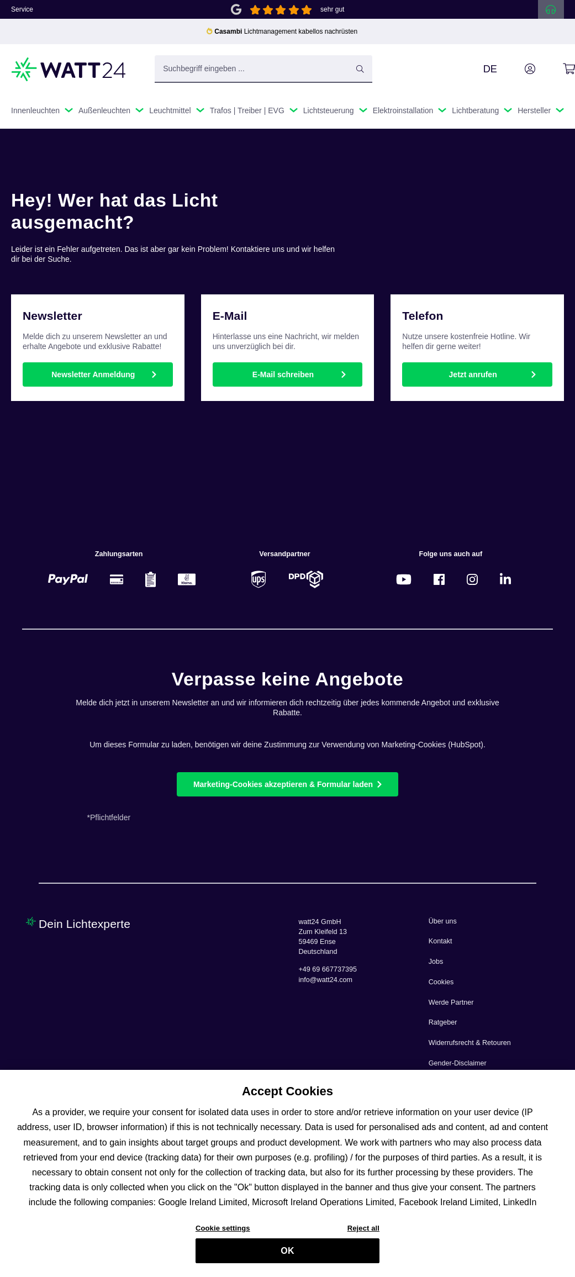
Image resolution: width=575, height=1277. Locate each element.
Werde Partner (451, 1002)
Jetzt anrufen (473, 374)
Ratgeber (443, 1022)
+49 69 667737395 (328, 969)
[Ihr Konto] (517, 69)
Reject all (363, 1234)
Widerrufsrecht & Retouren (470, 1043)
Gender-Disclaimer (458, 1063)
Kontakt (440, 941)
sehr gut (332, 9)
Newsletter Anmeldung (93, 374)
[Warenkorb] (556, 69)
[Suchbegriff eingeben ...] (263, 69)
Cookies (441, 982)
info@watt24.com (326, 980)
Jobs (436, 961)
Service (22, 9)
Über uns (443, 921)
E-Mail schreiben (283, 374)
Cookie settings (223, 1234)
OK (287, 1256)
